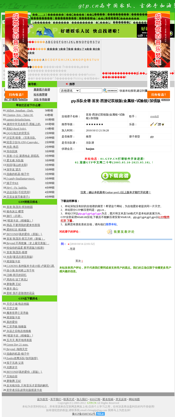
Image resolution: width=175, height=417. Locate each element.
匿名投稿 (107, 399)
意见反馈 (121, 399)
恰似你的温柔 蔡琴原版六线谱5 (25, 247)
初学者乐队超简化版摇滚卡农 (24, 390)
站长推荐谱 (40, 94)
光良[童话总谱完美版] (19, 256)
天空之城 (12, 308)
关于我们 (55, 399)
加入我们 (82, 399)
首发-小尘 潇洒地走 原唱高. (23, 155)
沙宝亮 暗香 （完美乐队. (21, 137)
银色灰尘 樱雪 (15, 211)
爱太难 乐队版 (15, 160)
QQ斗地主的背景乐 (18, 133)
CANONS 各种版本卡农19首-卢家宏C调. (30, 265)
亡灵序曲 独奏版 (16, 326)
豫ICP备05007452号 (84, 413)
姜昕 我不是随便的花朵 (20, 293)
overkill (154, 116)
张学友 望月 (13, 169)
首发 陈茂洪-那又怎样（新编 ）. (25, 238)
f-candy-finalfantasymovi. (20, 178)
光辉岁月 (12, 367)
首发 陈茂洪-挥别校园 (19, 206)
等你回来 (12, 151)
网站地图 (134, 399)
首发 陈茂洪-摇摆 (16, 252)
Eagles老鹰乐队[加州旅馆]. (22, 358)
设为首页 (42, 399)
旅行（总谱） (14, 216)
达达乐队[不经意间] (18, 192)
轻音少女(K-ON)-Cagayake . (22, 142)
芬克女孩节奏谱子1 (18, 196)
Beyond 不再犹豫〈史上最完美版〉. (27, 243)
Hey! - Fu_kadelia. (16, 187)
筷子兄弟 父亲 (15, 362)
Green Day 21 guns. (17, 344)
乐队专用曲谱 (42, 99)
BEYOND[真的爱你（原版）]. (24, 234)
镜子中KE (12, 183)
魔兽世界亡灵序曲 (17, 312)
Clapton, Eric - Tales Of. (19, 115)
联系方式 (68, 399)
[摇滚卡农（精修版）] (19, 220)
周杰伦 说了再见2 (17, 279)
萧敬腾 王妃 (13, 284)
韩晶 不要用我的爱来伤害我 (23, 225)
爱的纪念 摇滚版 (16, 229)
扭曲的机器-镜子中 (17, 174)
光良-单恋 (12, 146)
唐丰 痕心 (12, 288)
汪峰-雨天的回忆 (16, 275)
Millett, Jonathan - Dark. (19, 110)
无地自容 (12, 376)
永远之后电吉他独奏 (18, 331)
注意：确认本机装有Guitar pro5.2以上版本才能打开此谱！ (115, 192)
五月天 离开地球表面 (19, 340)
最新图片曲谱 (42, 89)
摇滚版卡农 (13, 261)
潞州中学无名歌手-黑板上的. (23, 124)
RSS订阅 (95, 399)
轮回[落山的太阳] (17, 165)
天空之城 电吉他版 (17, 303)
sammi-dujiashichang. (18, 119)
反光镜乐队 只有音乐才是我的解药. (27, 385)
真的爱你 (12, 322)
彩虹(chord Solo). (16, 128)
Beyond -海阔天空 (17, 349)
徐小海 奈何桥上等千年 (20, 270)
